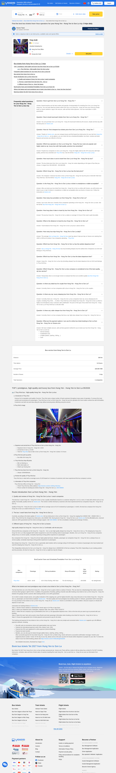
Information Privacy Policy (66, 749)
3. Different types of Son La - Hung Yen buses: (30, 84)
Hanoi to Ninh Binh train (42, 720)
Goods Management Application (91, 764)
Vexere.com (49, 123)
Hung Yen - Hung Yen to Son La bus (84, 152)
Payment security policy (65, 752)
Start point (20, 13)
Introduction (38, 743)
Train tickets (40, 705)
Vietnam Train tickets (41, 708)
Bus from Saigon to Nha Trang (20, 717)
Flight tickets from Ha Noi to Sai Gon (69, 711)
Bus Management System (90, 743)
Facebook (40, 760)
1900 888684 (60, 487)
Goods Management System (90, 758)
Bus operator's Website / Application (92, 754)
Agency (84, 770)
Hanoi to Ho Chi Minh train (42, 717)
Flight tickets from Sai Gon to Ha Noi (69, 719)
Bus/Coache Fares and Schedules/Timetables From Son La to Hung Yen (34, 87)
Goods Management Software (90, 761)
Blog (36, 749)
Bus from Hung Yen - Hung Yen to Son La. (55, 204)
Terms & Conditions (64, 746)
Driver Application (87, 751)
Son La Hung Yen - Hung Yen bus (58, 236)
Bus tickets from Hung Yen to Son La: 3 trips (30, 64)
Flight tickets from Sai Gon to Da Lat (69, 725)
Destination (42, 13)
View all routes (58, 729)
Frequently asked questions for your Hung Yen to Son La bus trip (32, 71)
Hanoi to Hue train (40, 723)
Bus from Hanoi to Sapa (18, 723)
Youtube (40, 766)
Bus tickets (16, 705)
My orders (50, 3)
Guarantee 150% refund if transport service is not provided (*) (27, 3)
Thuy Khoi (59, 152)
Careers (37, 746)
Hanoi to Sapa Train (41, 711)
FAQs (60, 759)
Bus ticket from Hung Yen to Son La (33, 21)
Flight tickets (64, 705)
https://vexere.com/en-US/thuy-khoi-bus (49, 486)
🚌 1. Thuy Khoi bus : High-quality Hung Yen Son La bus (33, 69)
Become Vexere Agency (89, 766)
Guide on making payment (66, 743)
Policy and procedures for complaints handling (69, 755)
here (43, 642)
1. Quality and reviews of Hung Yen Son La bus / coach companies (36, 79)
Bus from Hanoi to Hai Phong (20, 726)
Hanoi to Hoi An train (41, 726)
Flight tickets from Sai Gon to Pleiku (69, 728)
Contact (37, 752)
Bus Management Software (89, 745)
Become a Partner (75, 3)
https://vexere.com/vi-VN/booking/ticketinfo (53, 638)
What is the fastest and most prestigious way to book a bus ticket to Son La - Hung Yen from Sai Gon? (42, 89)
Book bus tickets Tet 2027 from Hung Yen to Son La (28, 92)
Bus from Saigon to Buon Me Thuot (22, 711)
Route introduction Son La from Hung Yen (25, 76)
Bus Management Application (90, 748)
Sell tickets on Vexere (61, 3)
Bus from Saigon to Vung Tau (20, 714)
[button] (69, 101)
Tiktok (39, 763)
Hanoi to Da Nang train (41, 714)
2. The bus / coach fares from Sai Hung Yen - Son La (32, 81)
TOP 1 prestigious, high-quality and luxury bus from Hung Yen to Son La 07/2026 (36, 66)
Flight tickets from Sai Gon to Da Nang (69, 722)
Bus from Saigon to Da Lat (19, 720)
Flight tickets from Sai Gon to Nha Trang (68, 715)
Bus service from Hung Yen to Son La (24, 74)
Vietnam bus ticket (17, 21)
